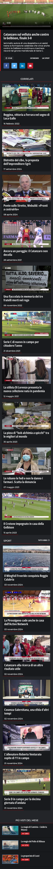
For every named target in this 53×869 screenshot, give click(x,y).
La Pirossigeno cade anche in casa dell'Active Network (24, 622)
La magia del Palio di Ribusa (33, 841)
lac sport (46, 58)
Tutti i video (44, 540)
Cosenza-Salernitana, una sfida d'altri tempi (26, 711)
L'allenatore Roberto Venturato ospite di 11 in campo (23, 756)
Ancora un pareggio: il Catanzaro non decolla (26, 253)
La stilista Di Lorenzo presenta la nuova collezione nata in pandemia (24, 389)
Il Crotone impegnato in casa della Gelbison (24, 525)
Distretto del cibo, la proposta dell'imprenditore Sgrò (21, 162)
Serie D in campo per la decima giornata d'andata (22, 801)
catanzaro (34, 58)
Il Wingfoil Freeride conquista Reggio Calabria (26, 577)
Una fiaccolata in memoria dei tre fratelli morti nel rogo (23, 298)
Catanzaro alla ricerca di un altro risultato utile (23, 667)
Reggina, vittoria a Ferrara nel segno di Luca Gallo (26, 116)
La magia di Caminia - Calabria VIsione (34, 828)
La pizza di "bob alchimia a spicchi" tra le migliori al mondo (26, 434)
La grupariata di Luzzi (30, 855)
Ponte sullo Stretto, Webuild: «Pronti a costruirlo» (26, 207)
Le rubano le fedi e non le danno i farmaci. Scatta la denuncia (23, 480)
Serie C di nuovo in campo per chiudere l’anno (21, 344)
